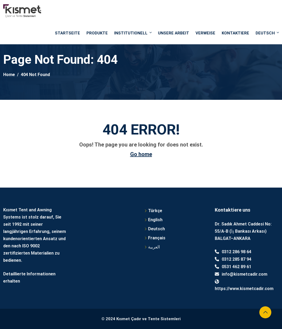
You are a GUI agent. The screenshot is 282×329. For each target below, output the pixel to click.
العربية (154, 246)
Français (156, 237)
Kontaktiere (235, 33)
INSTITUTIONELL (133, 32)
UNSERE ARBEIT (173, 33)
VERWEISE (205, 33)
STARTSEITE (67, 33)
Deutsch (267, 32)
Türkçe (155, 210)
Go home (141, 154)
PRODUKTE (97, 33)
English (155, 219)
